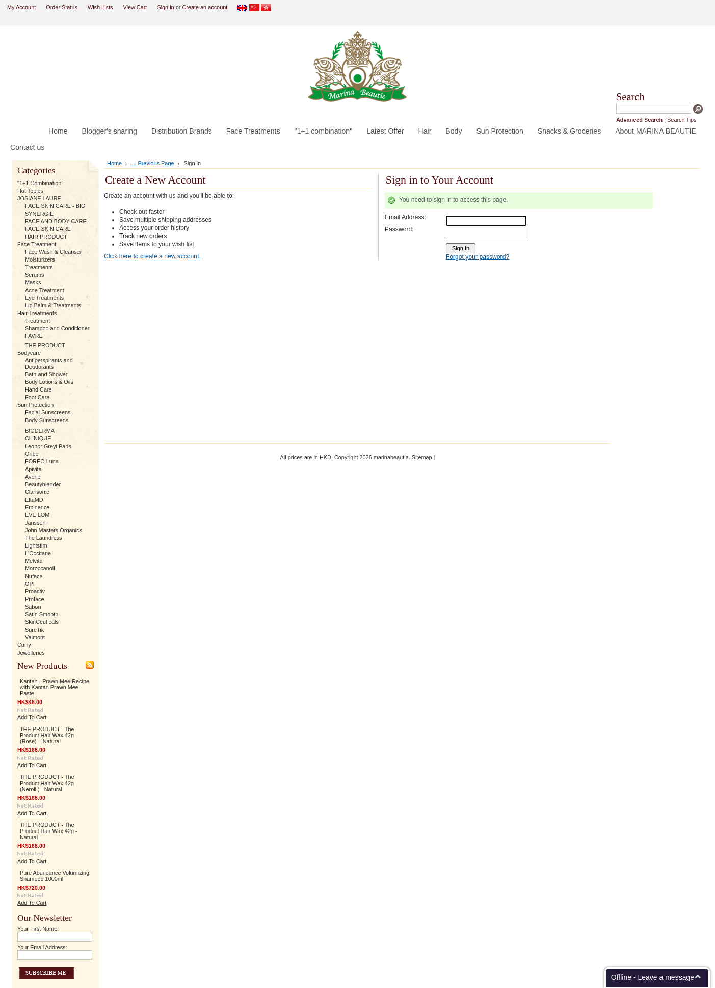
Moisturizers (40, 259)
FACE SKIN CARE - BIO (55, 206)
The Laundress (43, 538)
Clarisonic (37, 492)
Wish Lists (100, 7)
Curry (24, 645)
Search (630, 96)
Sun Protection (35, 405)
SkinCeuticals (42, 622)
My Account (21, 7)
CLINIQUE (38, 438)
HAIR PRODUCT (46, 236)
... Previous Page (152, 163)
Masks (33, 282)
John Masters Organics (53, 530)
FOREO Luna (42, 461)
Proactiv (35, 591)
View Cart (135, 7)
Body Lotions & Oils (49, 382)
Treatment (37, 321)
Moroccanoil (40, 568)
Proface (34, 599)
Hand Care (38, 389)
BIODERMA (40, 431)
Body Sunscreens (46, 420)
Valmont (35, 637)
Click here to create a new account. (152, 256)
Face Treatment (36, 244)
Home (114, 163)
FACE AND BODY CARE (56, 221)
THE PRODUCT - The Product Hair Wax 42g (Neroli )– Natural (47, 783)
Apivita (33, 469)
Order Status (61, 7)
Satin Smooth (41, 614)
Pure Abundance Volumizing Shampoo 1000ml (54, 876)
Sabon (33, 607)
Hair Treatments (37, 313)
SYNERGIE (39, 214)
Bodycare (29, 353)
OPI (30, 584)
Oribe (32, 454)
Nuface (33, 576)
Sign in (165, 7)
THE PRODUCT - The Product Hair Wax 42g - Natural (48, 831)
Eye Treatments (44, 298)
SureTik (34, 630)
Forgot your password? (477, 257)
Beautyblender (43, 484)
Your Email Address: (42, 947)
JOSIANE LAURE (39, 198)
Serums (34, 275)
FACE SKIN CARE (48, 229)
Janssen (35, 522)
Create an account (204, 7)
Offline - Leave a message (652, 977)
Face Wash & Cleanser (53, 252)
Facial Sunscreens (47, 412)
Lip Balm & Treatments (53, 305)
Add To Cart (31, 717)
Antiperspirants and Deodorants (49, 363)
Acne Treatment (44, 290)
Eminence (37, 507)
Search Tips (681, 120)
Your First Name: (38, 929)
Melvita (33, 561)
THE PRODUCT (45, 345)
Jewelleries (31, 652)
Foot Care (37, 397)
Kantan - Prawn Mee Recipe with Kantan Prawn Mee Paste (54, 687)
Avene (33, 477)
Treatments (39, 267)
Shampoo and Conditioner (57, 328)
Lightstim (36, 545)
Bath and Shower (46, 374)
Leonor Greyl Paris (48, 446)
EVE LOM (37, 515)
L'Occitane (38, 553)
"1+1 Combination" (40, 183)
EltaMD (34, 500)
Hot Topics (30, 191)
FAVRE (34, 336)
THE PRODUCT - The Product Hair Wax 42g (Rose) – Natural (47, 735)
